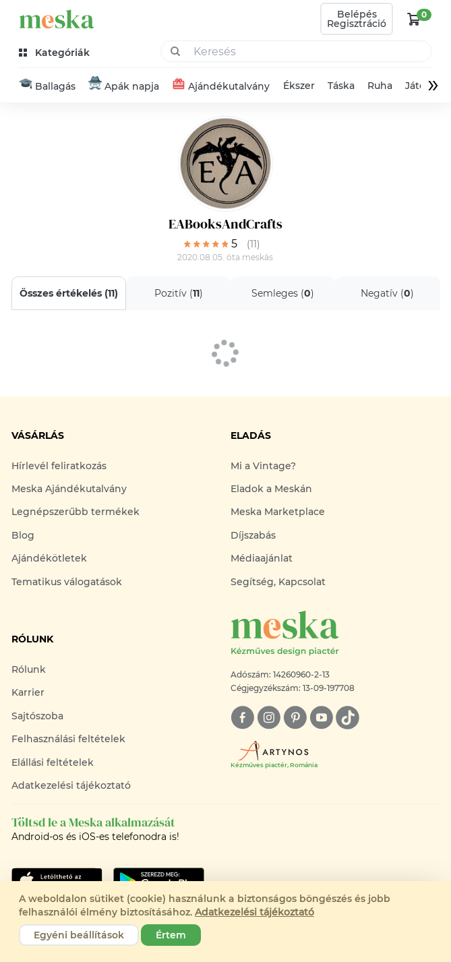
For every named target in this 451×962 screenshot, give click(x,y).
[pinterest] (295, 717)
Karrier (27, 692)
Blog (22, 535)
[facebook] (242, 717)
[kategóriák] (55, 53)
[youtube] (321, 717)
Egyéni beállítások (79, 935)
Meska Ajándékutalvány (69, 489)
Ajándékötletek (49, 558)
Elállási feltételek (52, 762)
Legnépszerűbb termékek (75, 512)
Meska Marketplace (278, 512)
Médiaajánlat (262, 558)
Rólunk (28, 669)
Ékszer (298, 86)
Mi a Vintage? (263, 466)
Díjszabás (253, 535)
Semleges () (282, 293)
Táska (341, 86)
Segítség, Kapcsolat (278, 582)
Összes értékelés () (69, 293)
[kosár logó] (414, 19)
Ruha (379, 86)
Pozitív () (178, 293)
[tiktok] (347, 717)
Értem (171, 935)
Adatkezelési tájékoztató (71, 785)
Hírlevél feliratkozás (59, 466)
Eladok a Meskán (271, 489)
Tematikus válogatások (66, 582)
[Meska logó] (335, 634)
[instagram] (268, 717)
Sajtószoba (37, 716)
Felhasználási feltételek (68, 739)
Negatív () (387, 293)
